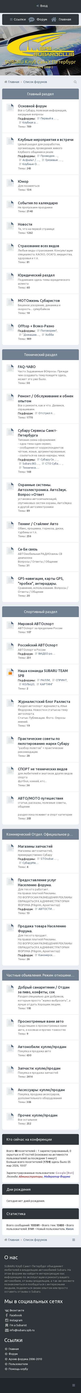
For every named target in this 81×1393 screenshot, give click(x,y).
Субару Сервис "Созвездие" (49, 459)
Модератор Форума (57, 1176)
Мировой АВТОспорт (36, 624)
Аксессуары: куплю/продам (41, 1090)
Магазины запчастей (35, 846)
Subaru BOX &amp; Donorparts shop (31, 463)
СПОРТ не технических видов (42, 769)
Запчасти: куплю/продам (39, 1068)
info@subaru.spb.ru (22, 1330)
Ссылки (20, 19)
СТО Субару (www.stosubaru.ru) (53, 463)
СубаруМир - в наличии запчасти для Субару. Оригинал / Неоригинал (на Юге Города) (31, 862)
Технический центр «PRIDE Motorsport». (31, 467)
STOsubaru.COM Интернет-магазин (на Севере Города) (49, 858)
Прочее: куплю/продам (37, 1115)
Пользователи (18, 1363)
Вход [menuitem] (44, 6)
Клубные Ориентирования (31, 163)
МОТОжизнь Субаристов (39, 301)
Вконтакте (17, 1310)
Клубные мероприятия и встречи (45, 140)
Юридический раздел (36, 275)
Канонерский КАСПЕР (47, 954)
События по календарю (38, 203)
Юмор (23, 181)
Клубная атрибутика (31, 122)
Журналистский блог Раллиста (44, 702)
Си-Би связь (28, 549)
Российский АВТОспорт (38, 645)
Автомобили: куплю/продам (42, 1047)
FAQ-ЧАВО (27, 367)
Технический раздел (40, 355)
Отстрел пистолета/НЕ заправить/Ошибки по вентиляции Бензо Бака (47, 413)
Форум (13, 1353)
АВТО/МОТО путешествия (40, 798)
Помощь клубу (18, 1368)
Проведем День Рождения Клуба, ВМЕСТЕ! (49, 155)
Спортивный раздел (40, 612)
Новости (25, 224)
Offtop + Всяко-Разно (36, 326)
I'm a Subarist (18, 1325)
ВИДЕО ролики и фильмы (47, 653)
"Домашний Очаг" (31, 334)
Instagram (16, 1320)
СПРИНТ (61, 680)
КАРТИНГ (46, 684)
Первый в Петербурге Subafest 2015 (49, 118)
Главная (65, 19)
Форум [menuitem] (42, 19)
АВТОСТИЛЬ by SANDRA (47, 908)
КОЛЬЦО (28, 684)
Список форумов (35, 1240)
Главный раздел (40, 94)
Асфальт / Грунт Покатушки (31, 159)
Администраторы (31, 1176)
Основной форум (32, 106)
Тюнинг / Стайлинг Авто (38, 524)
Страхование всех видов (38, 246)
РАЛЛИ (45, 680)
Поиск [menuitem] (75, 82)
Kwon (70, 1228)
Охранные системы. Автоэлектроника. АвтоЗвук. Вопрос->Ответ (42, 489)
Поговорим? (49, 330)
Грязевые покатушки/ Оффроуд (53, 159)
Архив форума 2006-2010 (25, 1358)
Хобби (49, 334)
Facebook (16, 1315)
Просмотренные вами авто (41, 1021)
